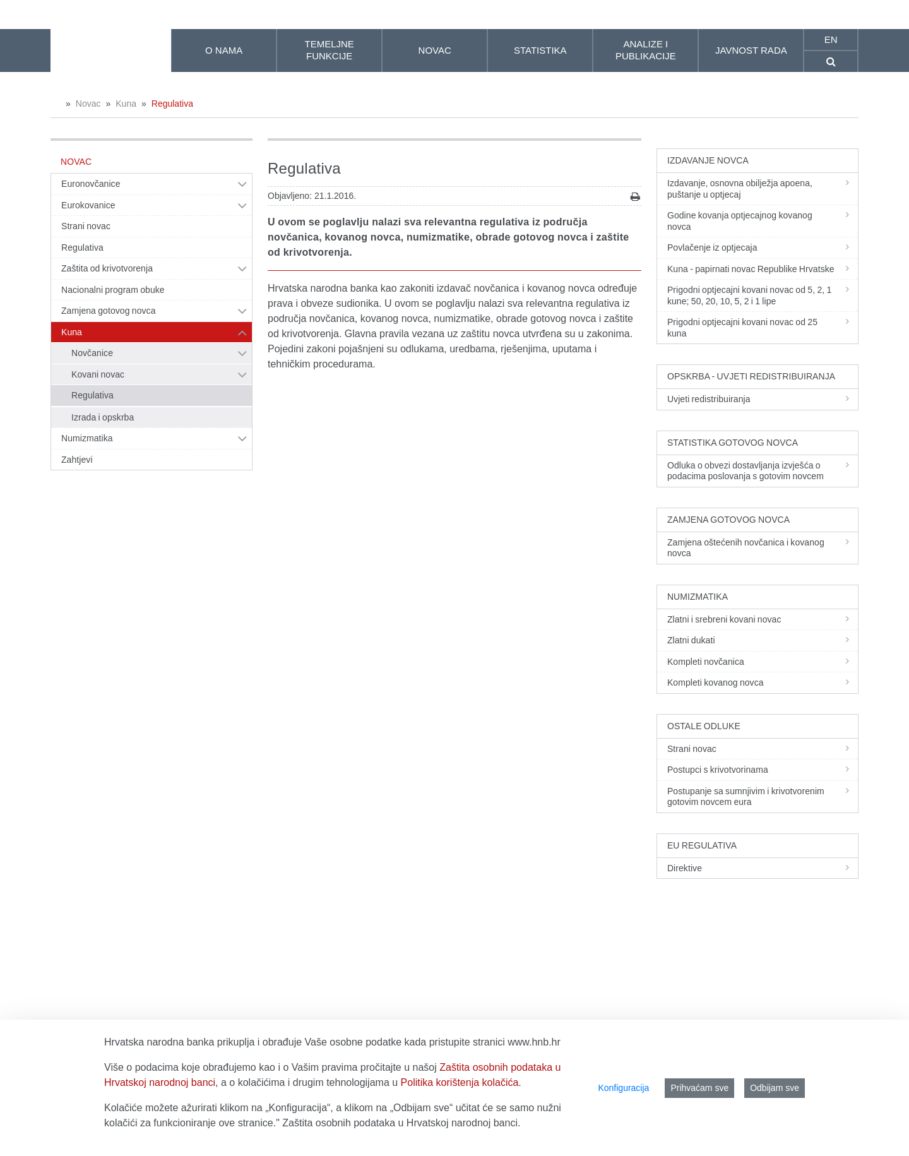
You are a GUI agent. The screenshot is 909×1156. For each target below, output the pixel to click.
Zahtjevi (77, 460)
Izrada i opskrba (102, 417)
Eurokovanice (88, 205)
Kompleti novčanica (762, 662)
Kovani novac (97, 374)
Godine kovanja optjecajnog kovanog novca (762, 221)
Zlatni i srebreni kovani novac (762, 619)
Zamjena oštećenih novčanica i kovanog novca (762, 548)
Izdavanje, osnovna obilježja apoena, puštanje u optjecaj (762, 189)
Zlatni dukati (762, 640)
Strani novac (85, 226)
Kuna (126, 103)
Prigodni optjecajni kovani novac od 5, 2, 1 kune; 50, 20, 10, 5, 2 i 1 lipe (762, 295)
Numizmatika (87, 438)
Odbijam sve (774, 1088)
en (831, 39)
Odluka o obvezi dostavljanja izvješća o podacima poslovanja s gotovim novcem (762, 471)
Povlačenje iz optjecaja (762, 247)
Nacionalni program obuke (113, 290)
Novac (88, 103)
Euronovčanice (91, 184)
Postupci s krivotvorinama (762, 770)
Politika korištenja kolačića (460, 1082)
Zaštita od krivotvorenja (107, 268)
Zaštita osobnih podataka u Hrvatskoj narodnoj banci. (401, 1122)
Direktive (762, 868)
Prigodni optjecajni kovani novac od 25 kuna (762, 327)
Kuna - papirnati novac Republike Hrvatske (762, 269)
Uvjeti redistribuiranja (762, 399)
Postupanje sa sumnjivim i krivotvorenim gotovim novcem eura (762, 796)
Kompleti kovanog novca (762, 682)
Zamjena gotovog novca (108, 311)
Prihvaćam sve (699, 1088)
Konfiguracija (623, 1088)
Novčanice (92, 353)
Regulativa (172, 103)
